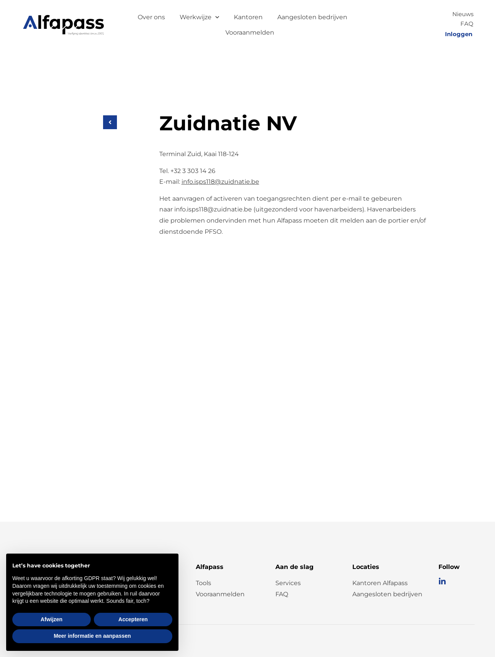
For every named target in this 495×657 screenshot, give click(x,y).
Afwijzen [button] (52, 619)
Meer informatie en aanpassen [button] (92, 636)
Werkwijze (199, 17)
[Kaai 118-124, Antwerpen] (248, 375)
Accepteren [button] (133, 619)
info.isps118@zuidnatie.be (220, 181)
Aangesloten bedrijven (312, 17)
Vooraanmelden (249, 32)
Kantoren (248, 17)
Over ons (151, 17)
